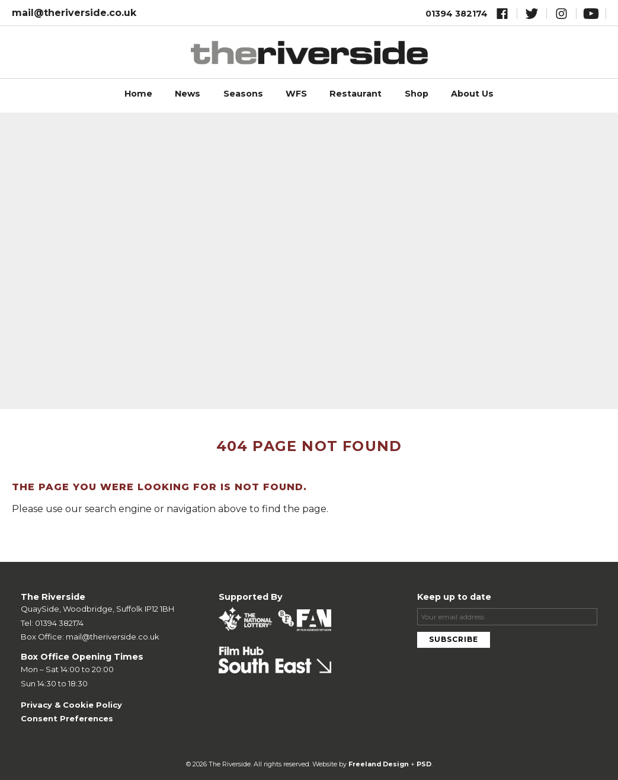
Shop (416, 93)
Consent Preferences (67, 718)
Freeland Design (378, 764)
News (187, 93)
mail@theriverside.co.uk (74, 12)
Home (138, 93)
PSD (424, 764)
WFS (296, 93)
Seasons (243, 93)
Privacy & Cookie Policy (71, 704)
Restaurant (355, 93)
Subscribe (453, 639)
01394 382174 (456, 13)
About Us (472, 93)
